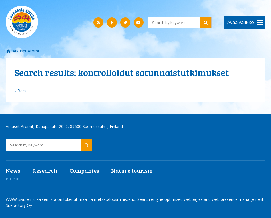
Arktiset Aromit (25, 51)
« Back (20, 90)
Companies (84, 170)
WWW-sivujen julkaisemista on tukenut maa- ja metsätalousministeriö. (71, 199)
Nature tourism (132, 170)
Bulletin (12, 179)
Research (44, 170)
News (13, 170)
